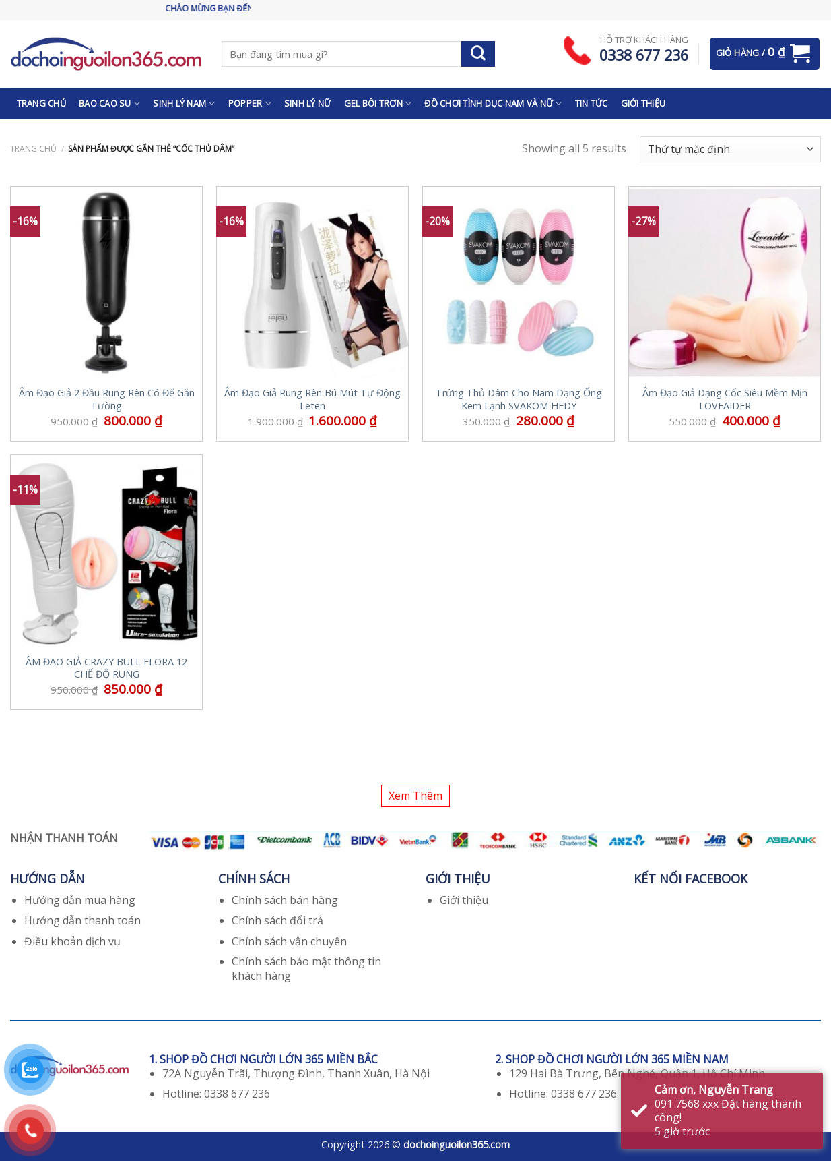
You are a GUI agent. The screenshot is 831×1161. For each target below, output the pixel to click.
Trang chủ (33, 148)
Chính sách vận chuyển (289, 941)
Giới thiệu (464, 900)
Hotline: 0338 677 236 (216, 1093)
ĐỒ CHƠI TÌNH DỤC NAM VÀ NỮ (493, 103)
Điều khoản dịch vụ (72, 941)
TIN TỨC (591, 103)
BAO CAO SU (109, 103)
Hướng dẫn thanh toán (82, 920)
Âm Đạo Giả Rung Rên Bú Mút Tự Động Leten (312, 399)
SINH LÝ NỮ (307, 103)
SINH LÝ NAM (184, 103)
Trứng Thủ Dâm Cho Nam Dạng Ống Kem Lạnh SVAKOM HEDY (519, 399)
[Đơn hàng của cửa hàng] (730, 149)
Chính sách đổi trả (277, 920)
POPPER (249, 103)
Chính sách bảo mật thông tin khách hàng (306, 968)
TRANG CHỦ (41, 103)
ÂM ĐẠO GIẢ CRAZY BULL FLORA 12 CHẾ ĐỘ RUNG (106, 668)
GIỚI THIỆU (643, 103)
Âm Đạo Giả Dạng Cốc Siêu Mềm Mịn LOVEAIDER (724, 399)
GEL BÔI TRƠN (378, 103)
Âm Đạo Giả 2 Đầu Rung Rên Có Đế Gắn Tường (107, 399)
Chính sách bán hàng (285, 900)
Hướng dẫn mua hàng (79, 900)
